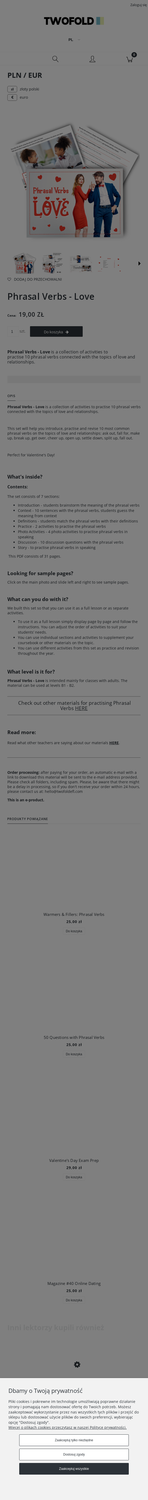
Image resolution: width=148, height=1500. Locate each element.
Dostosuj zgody (74, 1454)
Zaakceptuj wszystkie (74, 1469)
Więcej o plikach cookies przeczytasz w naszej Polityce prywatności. (67, 1427)
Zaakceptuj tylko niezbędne (74, 1440)
